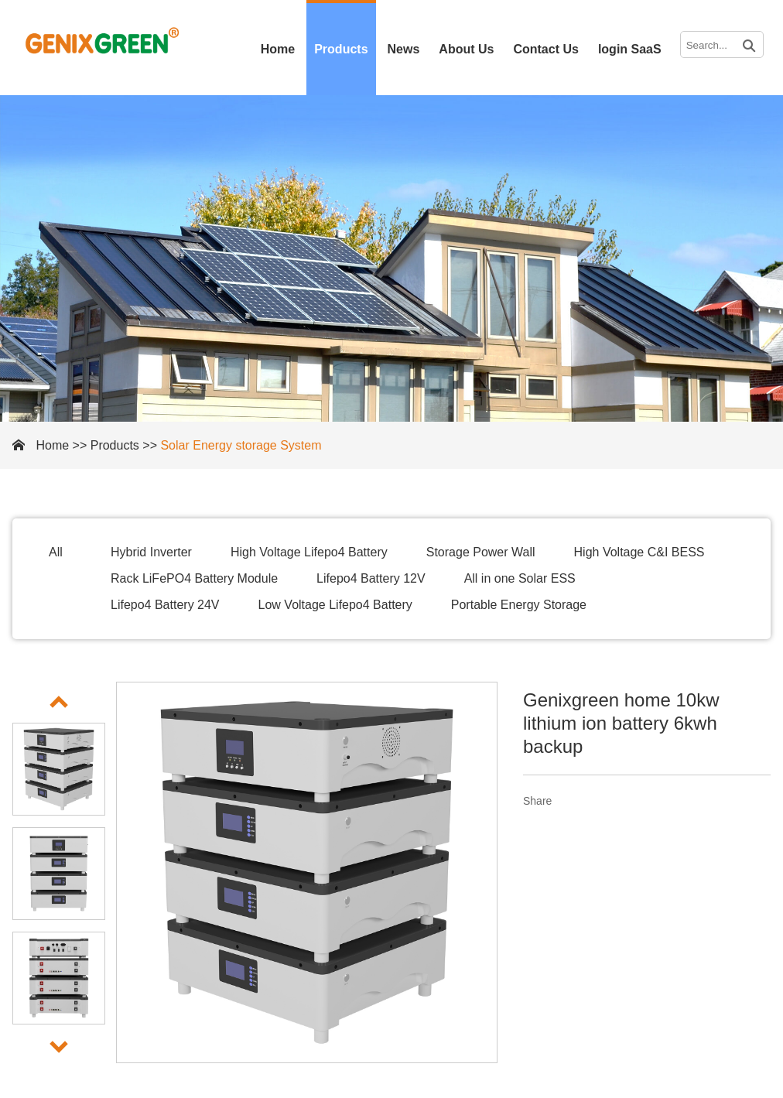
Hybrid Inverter (151, 552)
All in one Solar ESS (520, 578)
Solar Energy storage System (240, 445)
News (404, 49)
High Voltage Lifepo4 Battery (309, 552)
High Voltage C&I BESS (639, 552)
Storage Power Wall (480, 552)
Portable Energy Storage (518, 604)
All (56, 552)
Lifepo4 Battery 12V (371, 578)
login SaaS (630, 49)
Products (341, 49)
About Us (466, 49)
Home (278, 49)
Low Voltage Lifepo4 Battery (335, 604)
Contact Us (545, 49)
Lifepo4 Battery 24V (165, 604)
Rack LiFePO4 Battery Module (194, 578)
